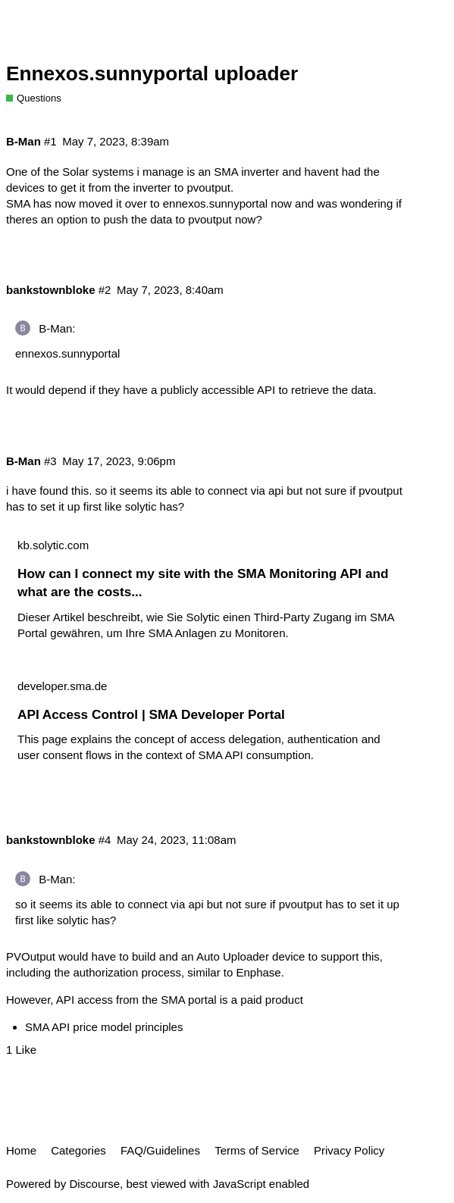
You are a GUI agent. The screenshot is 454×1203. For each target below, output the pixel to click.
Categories (78, 1150)
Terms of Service (256, 1150)
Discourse (94, 1183)
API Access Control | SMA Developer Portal (151, 714)
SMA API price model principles (104, 1026)
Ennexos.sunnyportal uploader (152, 73)
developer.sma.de (62, 686)
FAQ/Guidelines (160, 1150)
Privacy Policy (349, 1150)
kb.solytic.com (53, 545)
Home (21, 1150)
